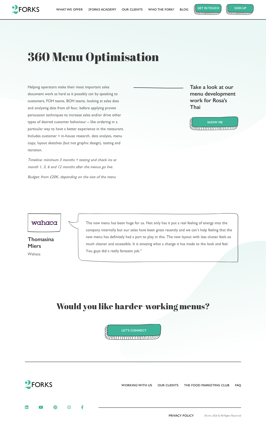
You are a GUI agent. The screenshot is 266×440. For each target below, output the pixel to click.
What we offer (67, 10)
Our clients (129, 10)
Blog (181, 10)
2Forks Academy (100, 10)
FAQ (238, 386)
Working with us (136, 386)
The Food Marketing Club (206, 386)
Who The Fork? (159, 10)
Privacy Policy (181, 416)
